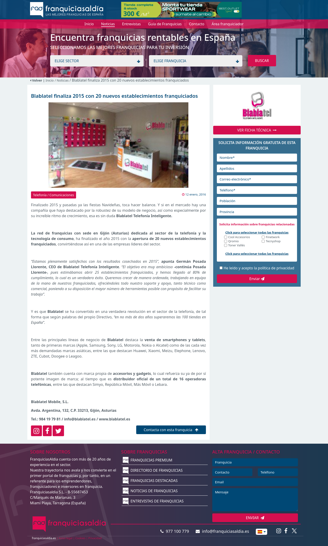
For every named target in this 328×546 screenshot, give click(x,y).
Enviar (257, 278)
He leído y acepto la (258, 267)
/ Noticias (62, 80)
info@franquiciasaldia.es (222, 531)
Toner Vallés (236, 245)
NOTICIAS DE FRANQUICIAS (150, 490)
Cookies (80, 538)
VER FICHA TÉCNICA (257, 130)
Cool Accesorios (239, 237)
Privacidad (95, 538)
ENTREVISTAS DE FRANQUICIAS (153, 501)
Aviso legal (65, 538)
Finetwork (273, 237)
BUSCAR (262, 60)
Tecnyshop (273, 241)
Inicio (50, 80)
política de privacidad (276, 267)
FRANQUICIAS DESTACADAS (150, 480)
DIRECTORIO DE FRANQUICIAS (153, 470)
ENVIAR (255, 517)
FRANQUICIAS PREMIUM (147, 460)
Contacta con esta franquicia (171, 429)
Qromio (233, 241)
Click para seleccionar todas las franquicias (256, 232)
